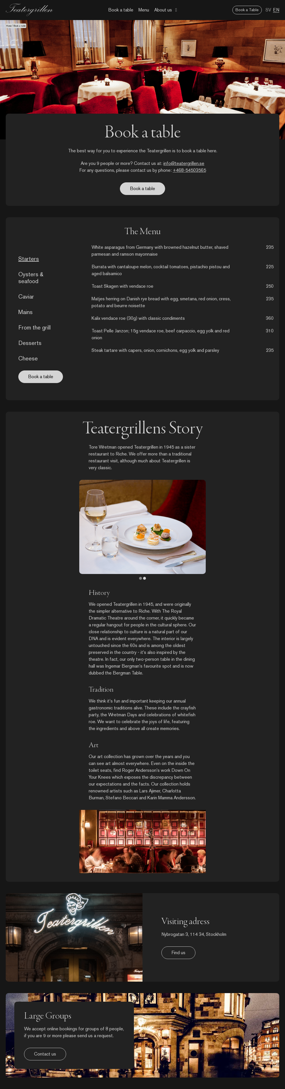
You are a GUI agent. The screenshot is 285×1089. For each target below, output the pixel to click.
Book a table (120, 10)
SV (268, 10)
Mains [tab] (25, 312)
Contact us (45, 1054)
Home (9, 25)
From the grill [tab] (34, 327)
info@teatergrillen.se (183, 163)
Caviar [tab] (26, 296)
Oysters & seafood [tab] (30, 278)
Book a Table (247, 9)
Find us (178, 952)
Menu (143, 10)
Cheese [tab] (28, 358)
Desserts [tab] (29, 343)
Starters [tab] (28, 258)
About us (163, 10)
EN (276, 10)
